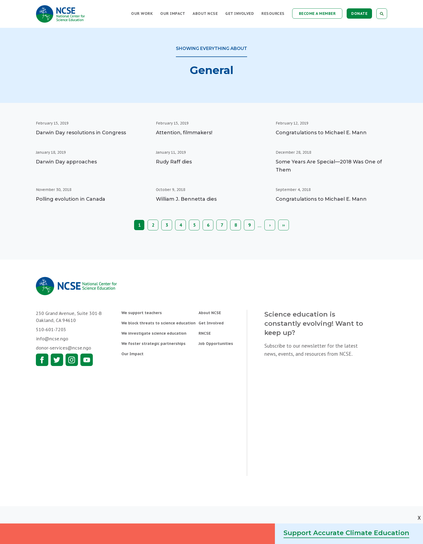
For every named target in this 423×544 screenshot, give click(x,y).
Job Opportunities (216, 343)
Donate (359, 13)
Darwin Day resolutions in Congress (81, 133)
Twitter (57, 360)
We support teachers (141, 312)
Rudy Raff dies (174, 162)
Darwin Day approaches (66, 162)
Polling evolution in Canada (70, 199)
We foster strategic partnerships (153, 343)
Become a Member (317, 13)
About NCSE (205, 13)
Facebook (42, 360)
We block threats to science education (158, 323)
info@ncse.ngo (52, 338)
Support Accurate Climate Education (346, 533)
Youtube (86, 360)
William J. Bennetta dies (186, 199)
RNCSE (205, 333)
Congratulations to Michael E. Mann (321, 133)
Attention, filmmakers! (184, 133)
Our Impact (172, 13)
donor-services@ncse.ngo (63, 348)
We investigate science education (153, 333)
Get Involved (239, 13)
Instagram (72, 360)
